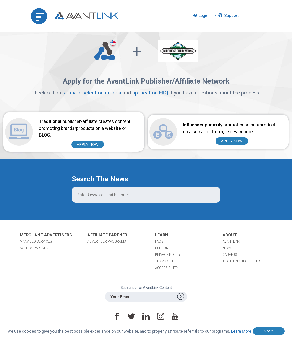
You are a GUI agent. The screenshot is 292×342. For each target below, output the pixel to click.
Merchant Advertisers (46, 234)
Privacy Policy (168, 254)
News (227, 248)
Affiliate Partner (107, 234)
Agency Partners (35, 248)
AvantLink (231, 241)
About (230, 234)
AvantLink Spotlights (242, 261)
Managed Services (36, 241)
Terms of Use (166, 261)
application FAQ (150, 93)
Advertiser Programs (106, 241)
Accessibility (166, 268)
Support (162, 248)
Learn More (241, 331)
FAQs (159, 241)
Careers (230, 254)
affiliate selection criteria (92, 93)
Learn (161, 234)
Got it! (269, 331)
